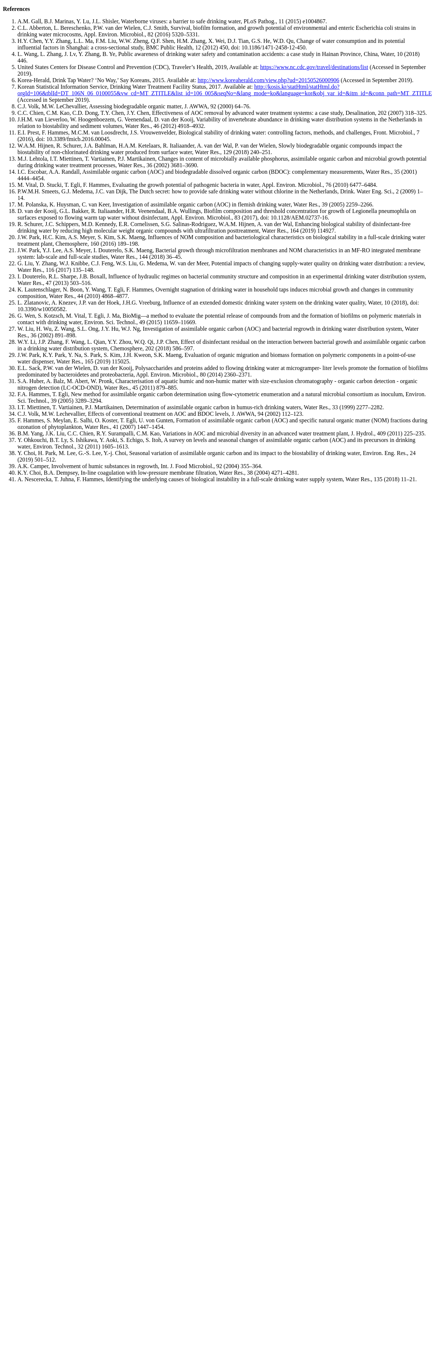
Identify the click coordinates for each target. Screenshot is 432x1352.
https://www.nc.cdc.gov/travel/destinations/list (314, 67)
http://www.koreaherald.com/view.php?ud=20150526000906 (268, 80)
